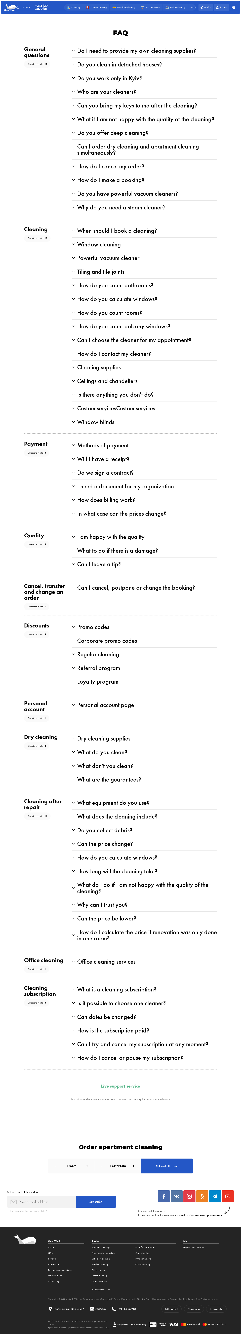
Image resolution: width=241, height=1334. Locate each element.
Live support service (120, 1086)
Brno (198, 1299)
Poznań (117, 1299)
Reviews (52, 1258)
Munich (165, 1299)
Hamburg (156, 1299)
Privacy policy (194, 1309)
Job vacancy (53, 1281)
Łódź (110, 1299)
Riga (185, 1299)
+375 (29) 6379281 (42, 7)
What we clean (55, 1275)
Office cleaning (98, 1270)
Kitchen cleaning (99, 1275)
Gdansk (103, 1299)
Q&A (50, 1253)
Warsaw (78, 1299)
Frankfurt (174, 1299)
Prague (191, 1299)
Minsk (70, 1299)
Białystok (141, 1299)
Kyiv (180, 1299)
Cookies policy (216, 1309)
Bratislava (205, 1299)
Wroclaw (95, 1299)
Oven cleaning (142, 1253)
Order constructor (99, 1281)
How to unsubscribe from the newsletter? (28, 1211)
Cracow (86, 1299)
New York (215, 1299)
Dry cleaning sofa (143, 1258)
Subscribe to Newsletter (22, 1192)
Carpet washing (142, 1264)
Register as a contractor (193, 1247)
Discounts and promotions (59, 1270)
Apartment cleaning (100, 1247)
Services (96, 1241)
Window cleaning (100, 1264)
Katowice (125, 1299)
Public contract (171, 1309)
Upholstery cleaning (101, 1258)
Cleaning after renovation (103, 1253)
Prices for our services (145, 1247)
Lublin (133, 1299)
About (51, 1247)
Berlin (148, 1299)
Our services (54, 1264)
